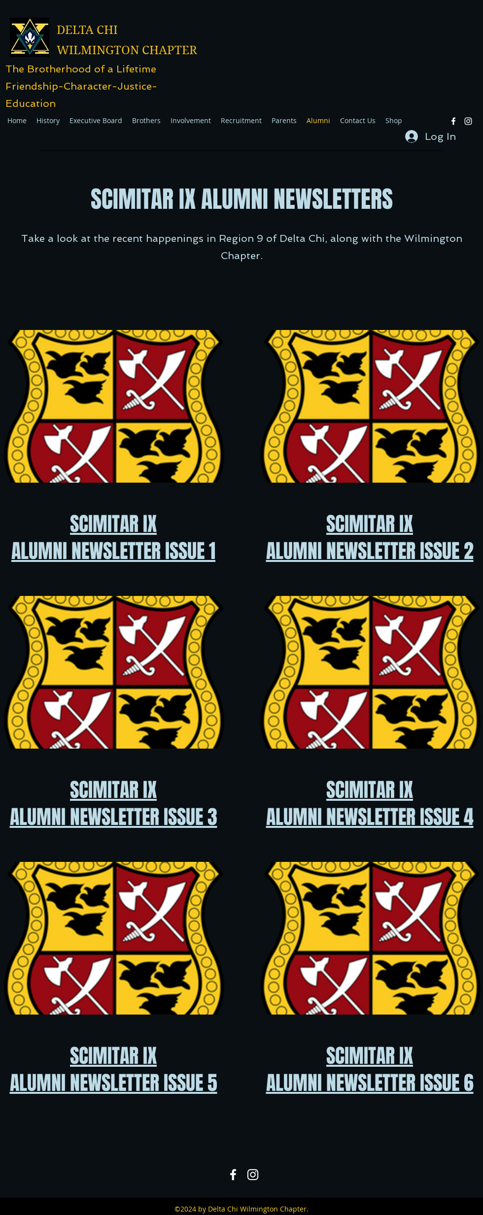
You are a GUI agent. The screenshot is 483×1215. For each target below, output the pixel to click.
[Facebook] (453, 121)
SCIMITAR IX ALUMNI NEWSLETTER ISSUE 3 (113, 803)
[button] (191, 120)
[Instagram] (468, 121)
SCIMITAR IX (113, 1055)
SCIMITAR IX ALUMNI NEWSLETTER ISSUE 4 (370, 803)
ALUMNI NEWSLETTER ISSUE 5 (113, 1082)
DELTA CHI (87, 30)
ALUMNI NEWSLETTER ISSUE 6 (370, 1082)
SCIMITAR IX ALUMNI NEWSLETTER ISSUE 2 (370, 537)
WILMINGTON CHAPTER (127, 50)
